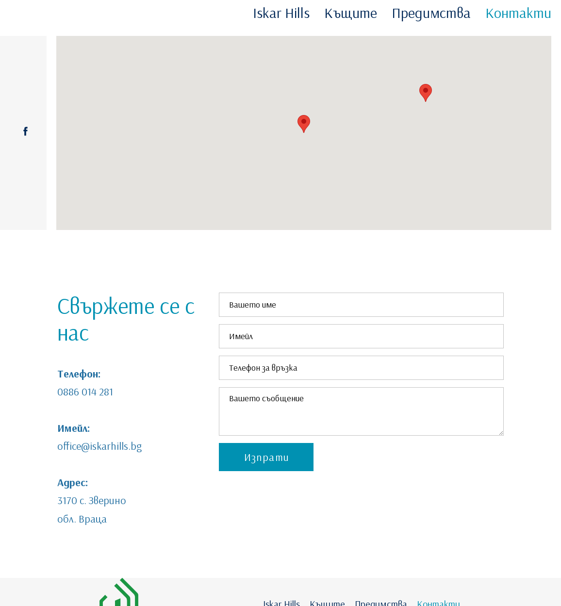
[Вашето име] (361, 305)
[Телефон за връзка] (361, 368)
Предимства (431, 12)
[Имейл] (361, 336)
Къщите (350, 12)
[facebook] (25, 131)
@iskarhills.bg (111, 446)
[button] (266, 457)
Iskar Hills (281, 12)
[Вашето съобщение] (361, 411)
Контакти (518, 12)
